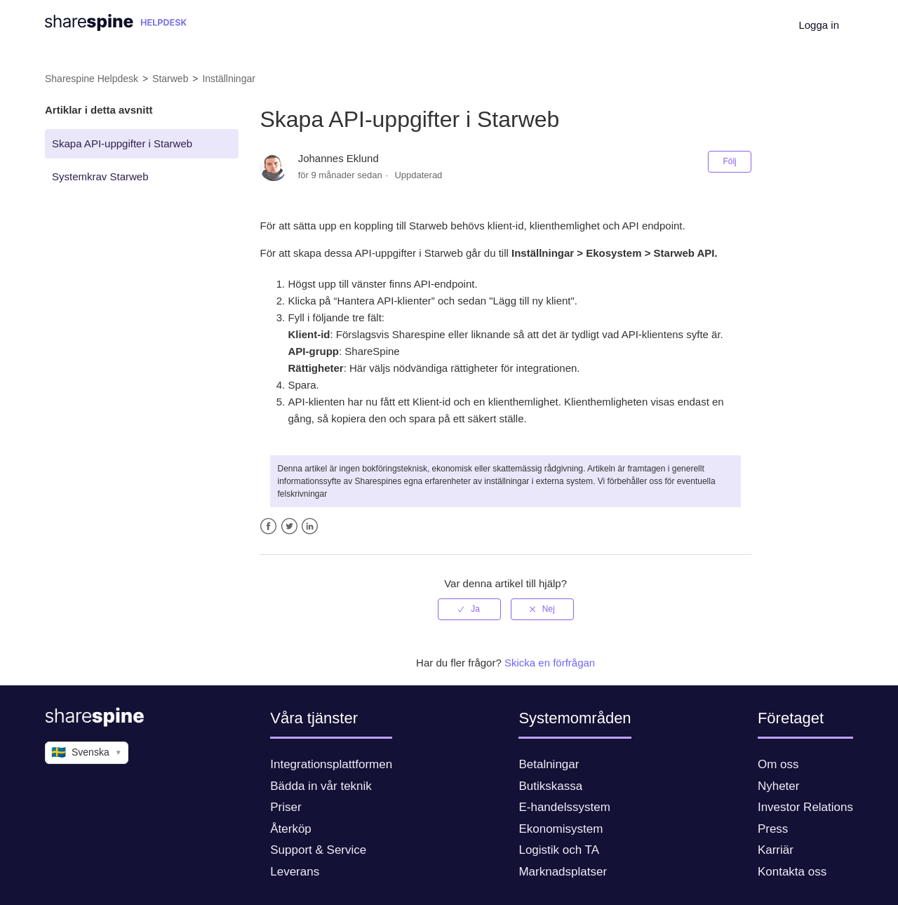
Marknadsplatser (562, 871)
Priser (285, 807)
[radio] (469, 608)
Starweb (170, 78)
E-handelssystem (564, 807)
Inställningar (228, 78)
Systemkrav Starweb (100, 176)
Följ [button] (729, 161)
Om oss (778, 764)
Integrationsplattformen (331, 764)
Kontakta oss (792, 871)
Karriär (775, 850)
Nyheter (779, 786)
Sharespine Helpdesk (91, 78)
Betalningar (548, 764)
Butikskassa (550, 786)
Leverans (294, 871)
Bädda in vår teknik (321, 786)
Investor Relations (805, 807)
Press (773, 829)
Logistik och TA (558, 850)
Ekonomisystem (560, 829)
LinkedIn (310, 526)
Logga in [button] (818, 25)
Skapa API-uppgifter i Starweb (122, 143)
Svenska (86, 753)
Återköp (290, 829)
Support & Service (318, 850)
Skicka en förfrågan (549, 663)
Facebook (268, 526)
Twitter (289, 526)
